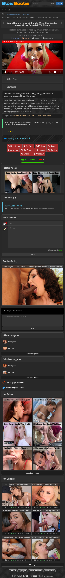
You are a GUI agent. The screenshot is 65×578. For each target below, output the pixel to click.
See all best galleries (32, 565)
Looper (27, 38)
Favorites (16, 38)
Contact (13, 571)
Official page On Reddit (15, 383)
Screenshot (49, 38)
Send (32, 328)
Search (60, 3)
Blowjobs (24, 35)
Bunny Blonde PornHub (19, 138)
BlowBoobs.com (30, 576)
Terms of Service (35, 571)
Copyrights (23, 571)
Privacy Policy (49, 571)
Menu (7, 10)
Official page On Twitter (15, 388)
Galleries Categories (12, 359)
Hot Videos (8, 394)
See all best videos (32, 473)
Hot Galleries (9, 478)
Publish (32, 254)
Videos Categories (11, 335)
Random (37, 38)
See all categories (33, 354)
